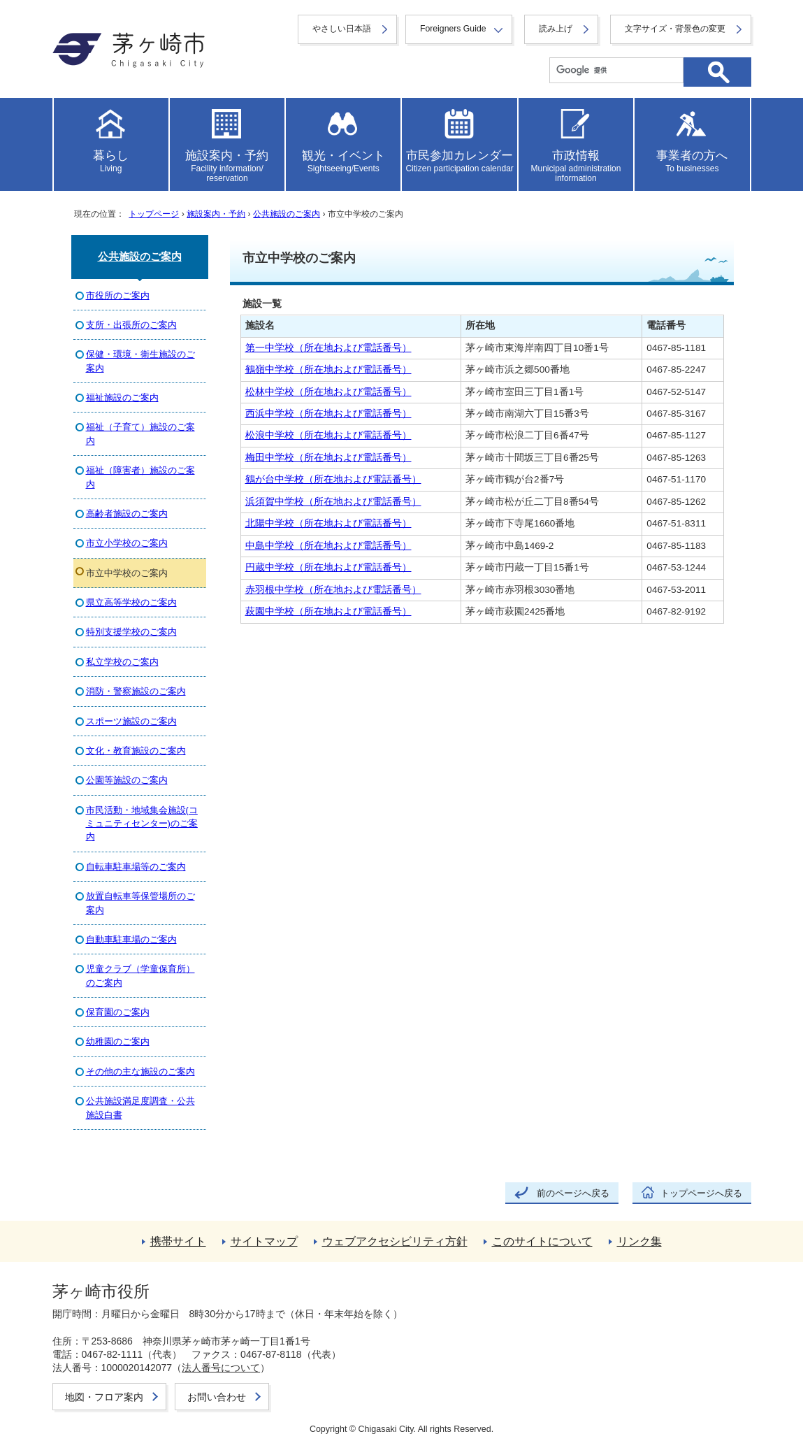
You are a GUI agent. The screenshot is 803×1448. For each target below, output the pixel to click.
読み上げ (555, 29)
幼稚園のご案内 (118, 1041)
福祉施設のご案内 (122, 397)
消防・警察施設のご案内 (136, 691)
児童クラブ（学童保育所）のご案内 (140, 975)
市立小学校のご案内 (127, 543)
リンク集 (639, 1241)
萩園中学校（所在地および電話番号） (328, 611)
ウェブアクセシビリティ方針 (395, 1241)
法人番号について (221, 1367)
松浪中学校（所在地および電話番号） (328, 435)
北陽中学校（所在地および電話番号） (328, 523)
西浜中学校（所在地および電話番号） (328, 413)
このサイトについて (542, 1241)
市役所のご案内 (118, 295)
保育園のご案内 (118, 1012)
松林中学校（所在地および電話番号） (328, 392)
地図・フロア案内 (104, 1397)
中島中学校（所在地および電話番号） (328, 545)
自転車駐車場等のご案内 (136, 866)
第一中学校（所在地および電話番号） (328, 348)
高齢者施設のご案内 (127, 513)
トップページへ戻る (701, 1193)
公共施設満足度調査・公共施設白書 (140, 1107)
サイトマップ (264, 1241)
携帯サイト (178, 1241)
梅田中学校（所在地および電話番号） (328, 457)
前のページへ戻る (573, 1193)
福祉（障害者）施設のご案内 (140, 477)
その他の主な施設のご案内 (140, 1071)
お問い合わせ (216, 1397)
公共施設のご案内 (286, 214)
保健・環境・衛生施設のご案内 (140, 361)
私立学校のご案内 (122, 662)
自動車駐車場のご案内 (131, 939)
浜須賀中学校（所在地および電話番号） (333, 501)
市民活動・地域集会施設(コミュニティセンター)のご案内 (142, 824)
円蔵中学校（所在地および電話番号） (328, 567)
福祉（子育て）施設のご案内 (140, 433)
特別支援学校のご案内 (131, 631)
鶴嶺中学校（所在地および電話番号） (328, 369)
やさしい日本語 (341, 29)
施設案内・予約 (216, 214)
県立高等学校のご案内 (131, 602)
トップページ (154, 214)
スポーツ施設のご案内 (131, 721)
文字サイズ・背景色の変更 (675, 29)
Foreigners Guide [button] (453, 29)
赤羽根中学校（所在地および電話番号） (333, 590)
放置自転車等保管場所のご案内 (140, 903)
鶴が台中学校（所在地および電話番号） (333, 479)
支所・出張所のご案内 (131, 325)
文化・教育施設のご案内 (136, 750)
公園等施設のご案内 (127, 780)
